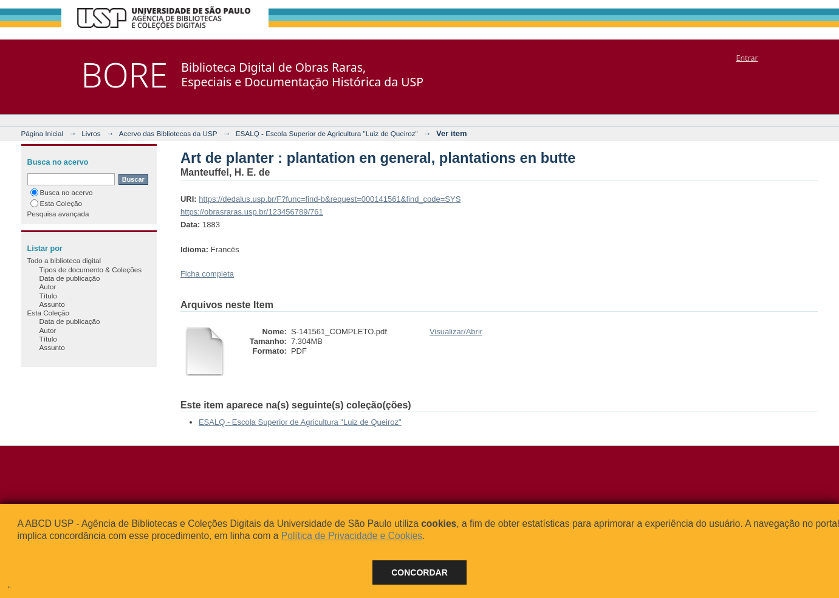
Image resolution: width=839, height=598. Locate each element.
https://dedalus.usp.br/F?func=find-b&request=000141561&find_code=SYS (330, 199)
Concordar (419, 572)
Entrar (747, 57)
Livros (90, 133)
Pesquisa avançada (58, 214)
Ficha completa (207, 273)
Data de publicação (69, 278)
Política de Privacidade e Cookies (351, 536)
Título (48, 296)
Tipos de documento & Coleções (90, 269)
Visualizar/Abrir (456, 331)
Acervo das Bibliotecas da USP (168, 133)
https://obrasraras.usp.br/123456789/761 (251, 211)
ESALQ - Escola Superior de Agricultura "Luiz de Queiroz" (327, 133)
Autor (48, 286)
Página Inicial (42, 133)
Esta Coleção (56, 203)
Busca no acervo (61, 192)
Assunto (52, 304)
